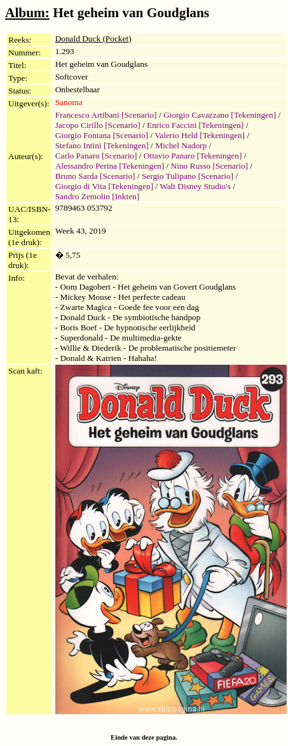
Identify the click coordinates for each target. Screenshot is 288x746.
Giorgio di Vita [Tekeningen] (104, 186)
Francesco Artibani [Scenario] (106, 115)
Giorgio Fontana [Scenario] (101, 135)
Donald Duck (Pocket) (93, 38)
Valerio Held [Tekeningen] (199, 135)
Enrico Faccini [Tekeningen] (195, 125)
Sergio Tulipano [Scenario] (187, 176)
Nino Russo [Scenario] (209, 166)
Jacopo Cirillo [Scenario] (98, 125)
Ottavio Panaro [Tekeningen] (193, 155)
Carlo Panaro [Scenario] (96, 155)
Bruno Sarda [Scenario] (95, 176)
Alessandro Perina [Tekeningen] (110, 166)
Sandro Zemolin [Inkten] (97, 196)
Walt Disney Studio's (195, 186)
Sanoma (69, 102)
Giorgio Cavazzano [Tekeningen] (219, 115)
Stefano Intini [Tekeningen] (102, 145)
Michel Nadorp (181, 145)
